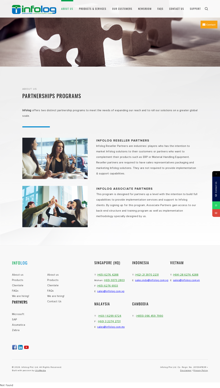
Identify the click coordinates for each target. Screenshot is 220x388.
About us (67, 9)
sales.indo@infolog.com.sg (151, 280)
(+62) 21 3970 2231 (147, 274)
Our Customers (122, 9)
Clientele (17, 285)
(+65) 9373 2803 (114, 280)
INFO (20, 263)
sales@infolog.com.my (111, 326)
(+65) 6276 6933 (107, 285)
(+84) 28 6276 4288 (186, 274)
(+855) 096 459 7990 (149, 315)
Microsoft (18, 314)
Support (195, 9)
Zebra (16, 330)
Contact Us (176, 9)
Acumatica (18, 324)
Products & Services (92, 9)
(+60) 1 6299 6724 (109, 315)
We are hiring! (20, 296)
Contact (209, 24)
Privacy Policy (200, 370)
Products (17, 280)
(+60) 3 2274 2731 (109, 321)
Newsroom (145, 9)
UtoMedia (40, 370)
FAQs (160, 9)
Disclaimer (185, 370)
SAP (14, 319)
